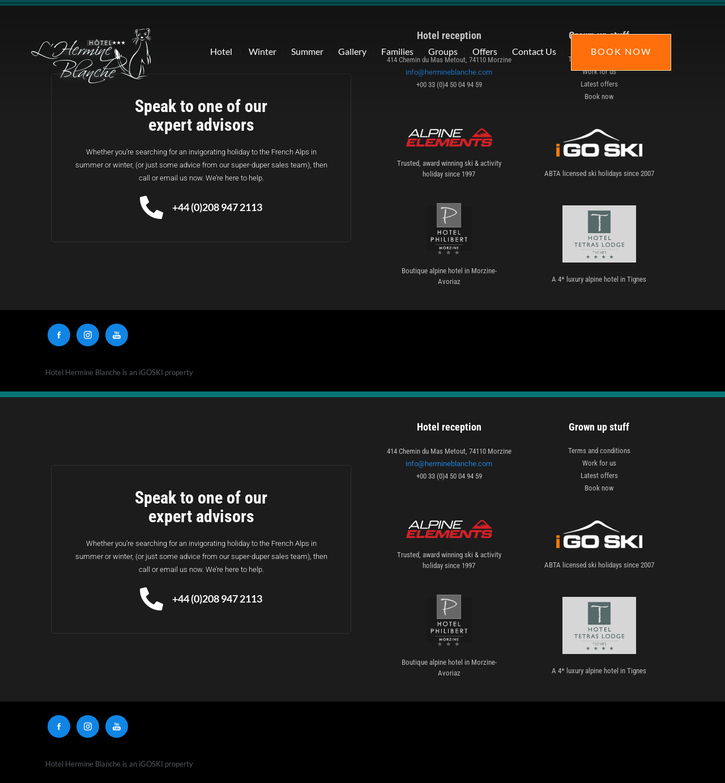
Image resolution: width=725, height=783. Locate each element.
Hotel (221, 51)
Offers (484, 51)
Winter (262, 51)
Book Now (621, 51)
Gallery (352, 51)
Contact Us (534, 51)
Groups (443, 51)
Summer (307, 51)
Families (397, 51)
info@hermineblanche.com (449, 463)
